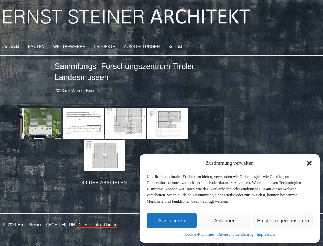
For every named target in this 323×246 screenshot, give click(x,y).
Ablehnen (224, 220)
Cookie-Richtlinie (199, 234)
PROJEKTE (104, 46)
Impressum (266, 234)
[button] (309, 163)
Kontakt (175, 46)
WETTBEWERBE (69, 46)
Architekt (11, 46)
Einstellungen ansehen (283, 220)
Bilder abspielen (104, 182)
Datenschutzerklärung (235, 234)
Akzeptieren (171, 220)
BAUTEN (36, 46)
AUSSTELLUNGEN (142, 46)
